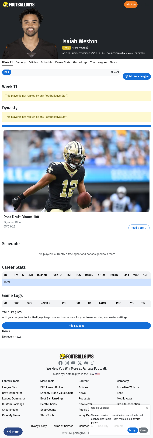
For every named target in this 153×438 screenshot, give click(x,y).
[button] (115, 72)
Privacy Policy (38, 426)
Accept (133, 430)
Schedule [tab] (46, 62)
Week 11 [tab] (7, 62)
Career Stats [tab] (62, 62)
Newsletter (85, 404)
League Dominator (13, 398)
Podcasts (84, 398)
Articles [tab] (33, 62)
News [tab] (113, 62)
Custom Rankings (13, 404)
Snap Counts (48, 409)
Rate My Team (11, 415)
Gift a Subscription (128, 404)
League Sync (10, 387)
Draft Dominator (12, 393)
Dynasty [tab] (21, 62)
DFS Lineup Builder (52, 387)
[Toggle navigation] (147, 4)
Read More (139, 227)
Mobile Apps (125, 398)
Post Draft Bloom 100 (21, 217)
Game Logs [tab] (80, 62)
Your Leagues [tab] (98, 62)
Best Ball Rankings (52, 398)
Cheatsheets (10, 409)
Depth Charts (48, 404)
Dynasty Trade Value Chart (56, 393)
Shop (120, 393)
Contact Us (86, 426)
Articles (83, 387)
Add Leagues (76, 325)
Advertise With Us (128, 387)
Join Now (131, 4)
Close (143, 430)
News (82, 393)
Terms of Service (62, 426)
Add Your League (137, 76)
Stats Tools (47, 415)
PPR (6, 72)
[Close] (147, 408)
